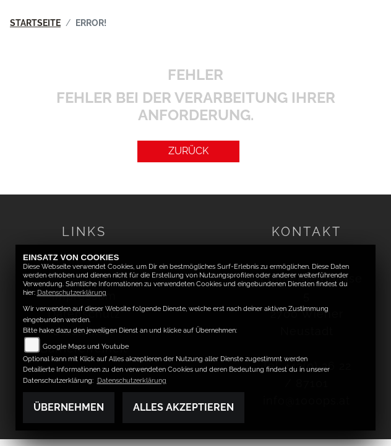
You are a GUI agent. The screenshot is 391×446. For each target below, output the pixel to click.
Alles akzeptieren (183, 407)
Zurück (188, 151)
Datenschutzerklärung (71, 293)
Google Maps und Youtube (86, 347)
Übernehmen (68, 407)
